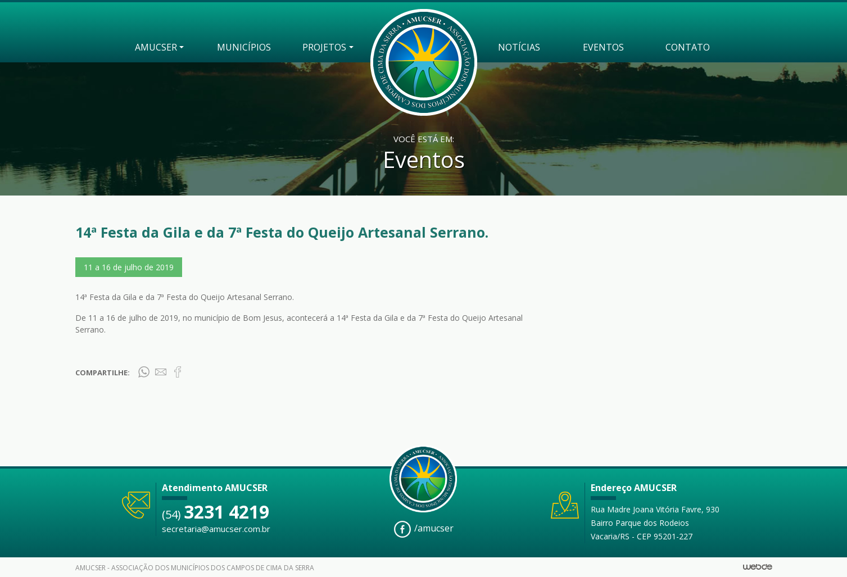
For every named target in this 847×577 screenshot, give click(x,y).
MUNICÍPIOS (244, 47)
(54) (215, 514)
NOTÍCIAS (519, 47)
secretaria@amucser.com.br (216, 528)
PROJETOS (324, 47)
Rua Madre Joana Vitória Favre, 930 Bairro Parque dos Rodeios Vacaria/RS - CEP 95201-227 (655, 523)
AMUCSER (156, 47)
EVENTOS (603, 47)
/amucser (424, 529)
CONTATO (687, 47)
